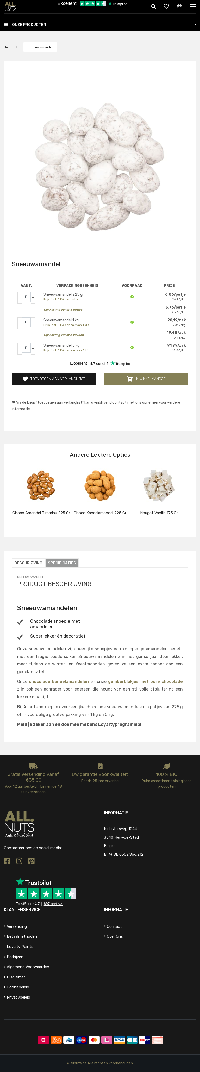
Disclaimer (16, 977)
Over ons (115, 936)
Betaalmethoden (22, 936)
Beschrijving (29, 563)
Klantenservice (22, 909)
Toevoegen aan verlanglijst (54, 379)
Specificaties (63, 563)
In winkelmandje (146, 379)
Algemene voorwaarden (28, 967)
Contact (114, 926)
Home (8, 47)
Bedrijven (15, 957)
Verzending (17, 926)
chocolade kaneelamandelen (59, 681)
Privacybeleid (18, 997)
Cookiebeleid (18, 987)
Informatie (116, 909)
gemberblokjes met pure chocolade (145, 681)
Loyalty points (20, 946)
